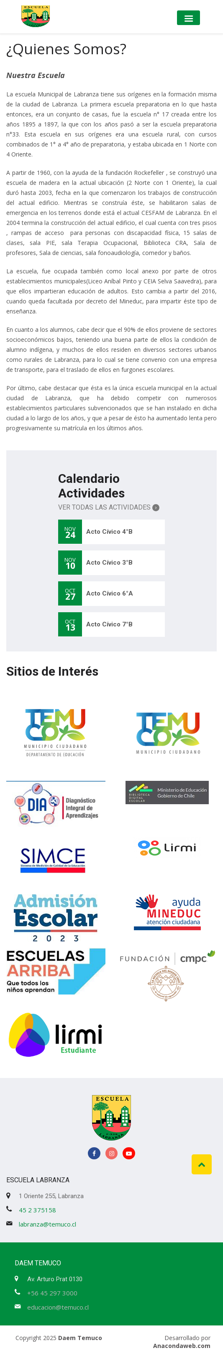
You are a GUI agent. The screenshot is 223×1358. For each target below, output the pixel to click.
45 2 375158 (37, 1210)
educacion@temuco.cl (58, 1307)
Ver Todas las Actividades (108, 507)
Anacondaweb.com (181, 1346)
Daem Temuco (80, 1338)
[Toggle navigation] (188, 17)
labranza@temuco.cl (47, 1224)
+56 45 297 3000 (52, 1293)
